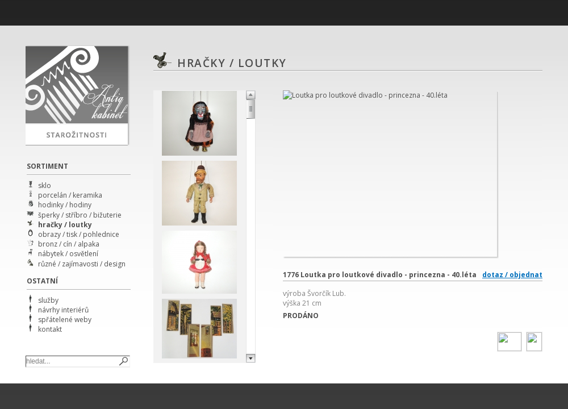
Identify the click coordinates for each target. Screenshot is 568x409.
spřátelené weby (64, 319)
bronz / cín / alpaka (68, 244)
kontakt (50, 329)
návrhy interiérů (63, 310)
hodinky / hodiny (64, 205)
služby (48, 300)
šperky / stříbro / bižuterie (80, 215)
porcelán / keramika (70, 195)
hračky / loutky (65, 224)
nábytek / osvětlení (68, 253)
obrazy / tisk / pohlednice (78, 234)
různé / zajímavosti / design (82, 264)
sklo (44, 185)
